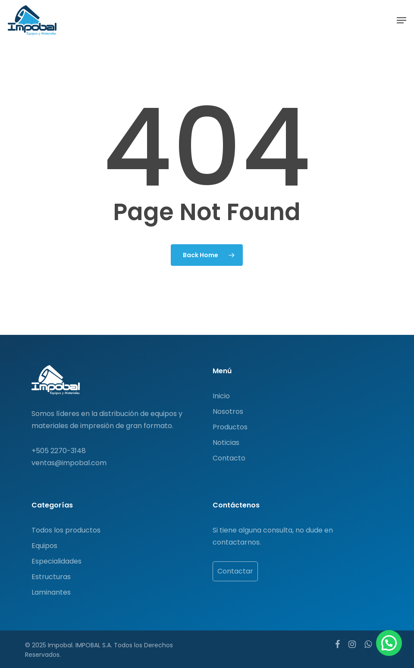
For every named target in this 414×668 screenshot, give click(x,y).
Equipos (44, 546)
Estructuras (51, 577)
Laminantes (51, 592)
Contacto (229, 458)
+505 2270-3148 (58, 451)
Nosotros (228, 411)
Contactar (235, 571)
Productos (230, 427)
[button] (401, 20)
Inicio (221, 396)
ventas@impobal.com (69, 463)
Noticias (226, 442)
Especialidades (56, 561)
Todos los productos (65, 530)
